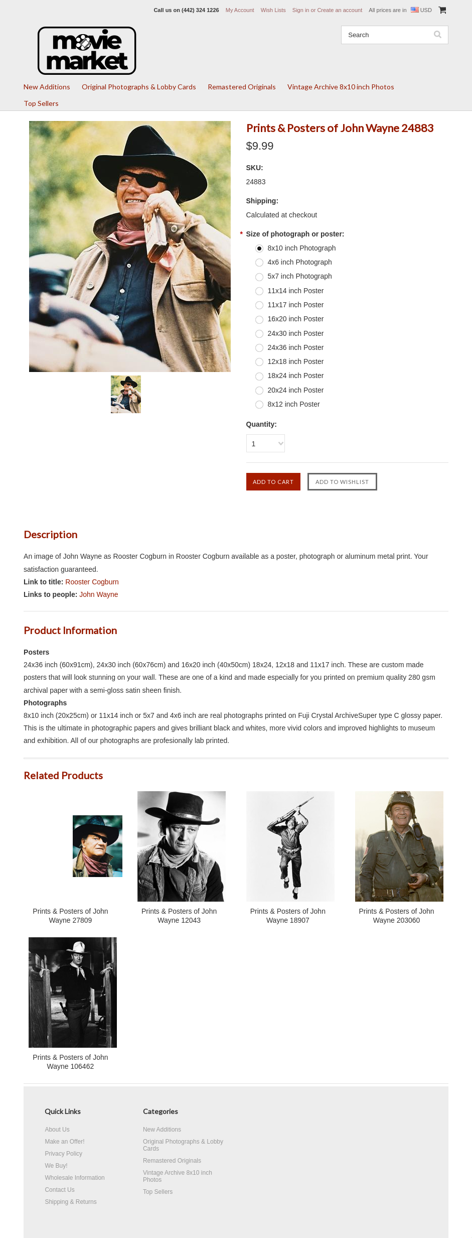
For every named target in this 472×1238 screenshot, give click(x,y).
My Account (240, 10)
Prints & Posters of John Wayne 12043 (179, 915)
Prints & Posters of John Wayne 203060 (396, 915)
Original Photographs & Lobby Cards (139, 86)
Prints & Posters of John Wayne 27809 (70, 915)
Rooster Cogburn (92, 582)
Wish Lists (273, 10)
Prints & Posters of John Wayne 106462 (70, 1061)
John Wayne (98, 594)
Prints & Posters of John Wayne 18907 (288, 915)
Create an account (339, 10)
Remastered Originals (242, 86)
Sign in (300, 10)
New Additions (47, 86)
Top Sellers (41, 103)
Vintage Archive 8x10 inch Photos (340, 86)
